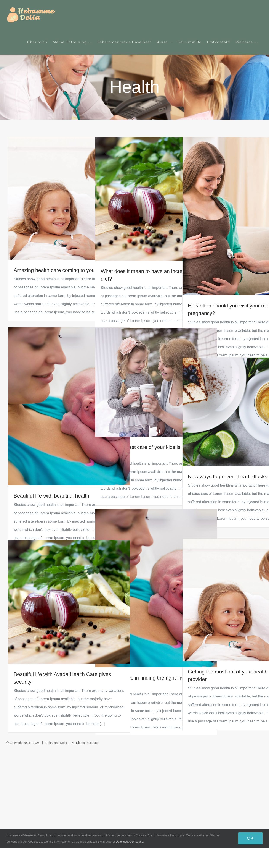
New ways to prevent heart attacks (227, 476)
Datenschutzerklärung (129, 841)
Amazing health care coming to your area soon (67, 270)
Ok (250, 838)
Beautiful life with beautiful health (51, 496)
